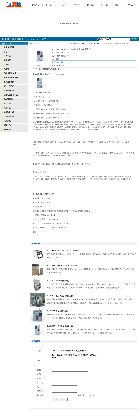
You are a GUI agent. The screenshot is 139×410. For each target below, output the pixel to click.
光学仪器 (7, 108)
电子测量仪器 (9, 112)
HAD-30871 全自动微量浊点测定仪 (60, 326)
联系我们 (131, 5)
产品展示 (89, 43)
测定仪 (6, 52)
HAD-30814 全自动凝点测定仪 (58, 281)
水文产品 (7, 104)
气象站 (6, 69)
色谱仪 (6, 64)
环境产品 (7, 125)
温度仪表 (7, 60)
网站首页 (35, 5)
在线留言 (118, 5)
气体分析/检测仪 (10, 73)
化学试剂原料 (9, 99)
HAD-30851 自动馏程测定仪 (57, 311)
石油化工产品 (9, 86)
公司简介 (49, 5)
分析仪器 (7, 56)
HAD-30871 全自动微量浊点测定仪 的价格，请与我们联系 (75, 360)
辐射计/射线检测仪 (11, 78)
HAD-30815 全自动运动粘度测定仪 (60, 296)
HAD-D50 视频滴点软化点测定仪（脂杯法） (63, 250)
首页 (82, 43)
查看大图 (40, 65)
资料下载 (104, 5)
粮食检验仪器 (9, 91)
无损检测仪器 (9, 117)
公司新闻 (63, 5)
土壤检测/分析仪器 (11, 95)
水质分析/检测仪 (10, 82)
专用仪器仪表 (9, 47)
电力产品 (7, 121)
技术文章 (90, 5)
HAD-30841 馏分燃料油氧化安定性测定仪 (62, 266)
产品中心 (76, 5)
